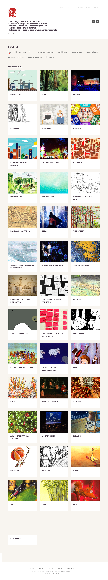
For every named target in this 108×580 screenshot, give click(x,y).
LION (44, 504)
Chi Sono (71, 7)
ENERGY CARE (16, 94)
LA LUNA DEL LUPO (50, 163)
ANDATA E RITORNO (19, 333)
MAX (75, 368)
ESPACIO (77, 436)
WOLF (13, 504)
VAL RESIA (77, 163)
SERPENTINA (78, 333)
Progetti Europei (76, 52)
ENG (13, 33)
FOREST (45, 94)
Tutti (9, 52)
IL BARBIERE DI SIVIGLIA (52, 265)
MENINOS (14, 470)
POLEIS (13, 402)
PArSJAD (77, 299)
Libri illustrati (62, 52)
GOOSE (76, 470)
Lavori (80, 7)
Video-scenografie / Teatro (24, 52)
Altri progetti (49, 57)
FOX (75, 504)
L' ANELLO (15, 128)
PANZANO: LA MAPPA (20, 231)
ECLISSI (76, 94)
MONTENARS (16, 197)
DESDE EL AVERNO (50, 402)
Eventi (88, 7)
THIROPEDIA (78, 231)
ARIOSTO (77, 402)
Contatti (97, 7)
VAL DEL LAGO (48, 197)
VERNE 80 (46, 470)
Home (62, 7)
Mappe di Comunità (35, 57)
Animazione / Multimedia (45, 52)
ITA (9, 33)
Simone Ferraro (54, 573)
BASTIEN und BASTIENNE (21, 368)
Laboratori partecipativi (16, 57)
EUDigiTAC (47, 128)
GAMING (77, 128)
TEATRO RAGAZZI (81, 265)
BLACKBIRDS (15, 538)
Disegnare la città (92, 52)
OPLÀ (44, 231)
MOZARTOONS (48, 436)
